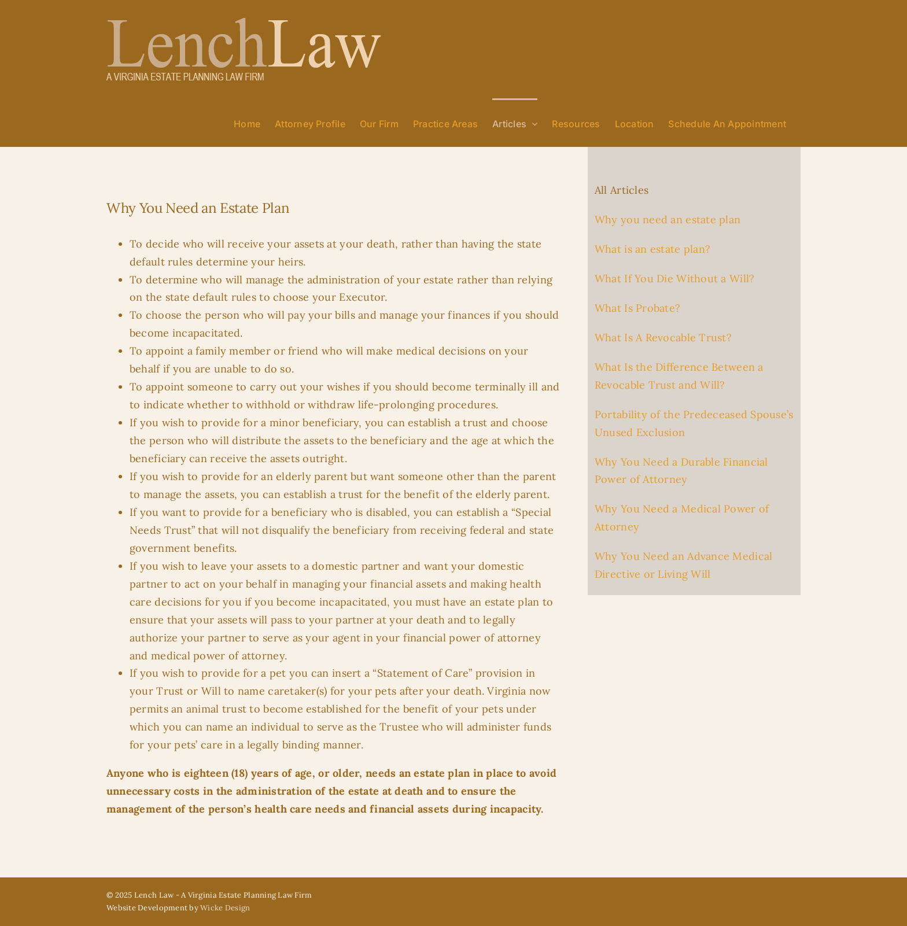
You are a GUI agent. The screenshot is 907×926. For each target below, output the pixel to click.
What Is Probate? (637, 308)
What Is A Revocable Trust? (663, 337)
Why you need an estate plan (667, 219)
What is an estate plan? (652, 249)
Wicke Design (225, 908)
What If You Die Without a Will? (674, 278)
